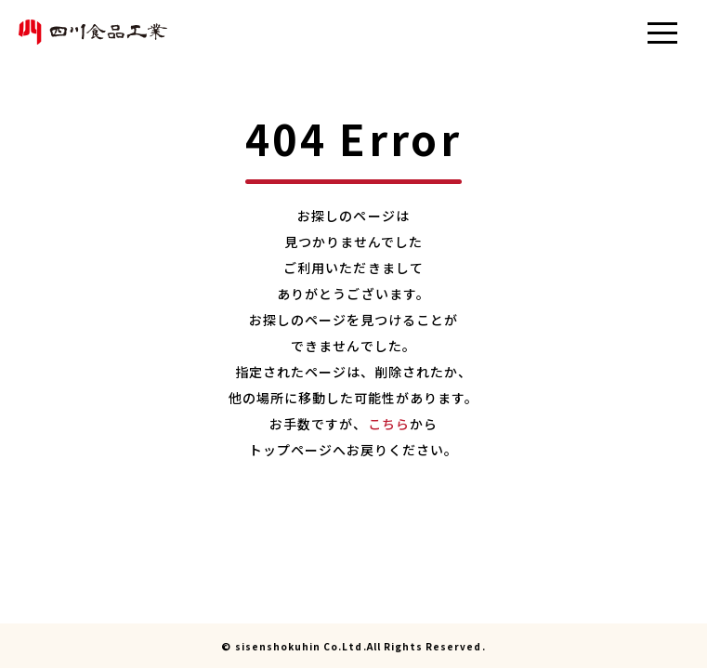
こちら (389, 423)
